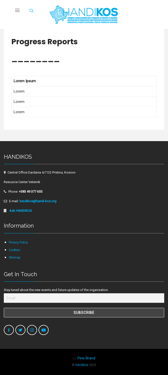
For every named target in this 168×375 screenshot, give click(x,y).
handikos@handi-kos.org (37, 201)
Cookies (14, 250)
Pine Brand (86, 358)
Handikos (81, 365)
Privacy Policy (18, 242)
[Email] (84, 298)
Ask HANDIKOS (20, 211)
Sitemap (14, 257)
